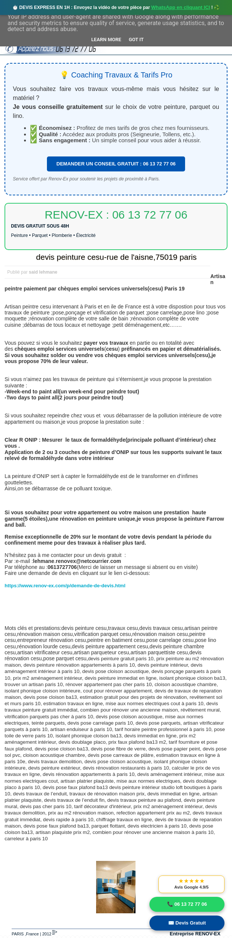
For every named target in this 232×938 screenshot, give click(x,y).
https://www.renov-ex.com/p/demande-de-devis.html (65, 585)
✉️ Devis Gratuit (187, 923)
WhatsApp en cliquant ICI (180, 7)
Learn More (106, 39)
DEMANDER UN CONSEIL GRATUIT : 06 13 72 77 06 (115, 164)
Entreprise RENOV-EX (195, 934)
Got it (136, 39)
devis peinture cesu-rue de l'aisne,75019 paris (116, 257)
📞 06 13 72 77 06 (187, 904)
